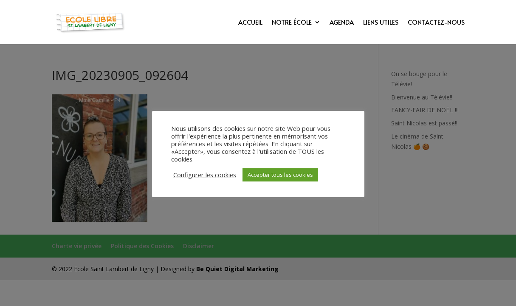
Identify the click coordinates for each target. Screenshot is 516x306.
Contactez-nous (436, 22)
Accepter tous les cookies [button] (280, 174)
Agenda (342, 22)
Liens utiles (380, 22)
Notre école (292, 22)
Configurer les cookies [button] (204, 174)
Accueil (250, 22)
